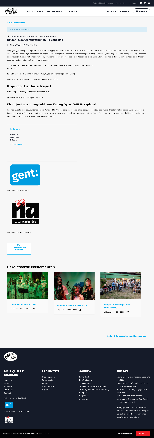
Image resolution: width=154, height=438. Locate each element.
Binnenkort (84, 377)
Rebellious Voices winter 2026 (72, 305)
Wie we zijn (35, 11)
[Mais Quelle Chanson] (11, 11)
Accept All (142, 433)
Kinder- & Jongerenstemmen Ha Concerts (126, 336)
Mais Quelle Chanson (14, 373)
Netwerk (8, 387)
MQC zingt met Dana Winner (129, 396)
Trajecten (50, 371)
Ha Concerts (15, 129)
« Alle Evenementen (16, 23)
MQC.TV (73, 11)
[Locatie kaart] (58, 143)
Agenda (124, 11)
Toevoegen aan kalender (19, 248)
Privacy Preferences (125, 433)
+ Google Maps (16, 144)
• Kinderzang (86, 383)
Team (6, 383)
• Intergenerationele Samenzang (94, 389)
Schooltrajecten (48, 386)
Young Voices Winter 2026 (23, 304)
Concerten (83, 399)
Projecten (46, 389)
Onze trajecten (48, 377)
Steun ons (8, 390)
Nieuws (111, 11)
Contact (132, 3)
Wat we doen (56, 11)
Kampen (45, 383)
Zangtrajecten (48, 380)
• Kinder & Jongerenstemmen (93, 386)
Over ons (8, 380)
